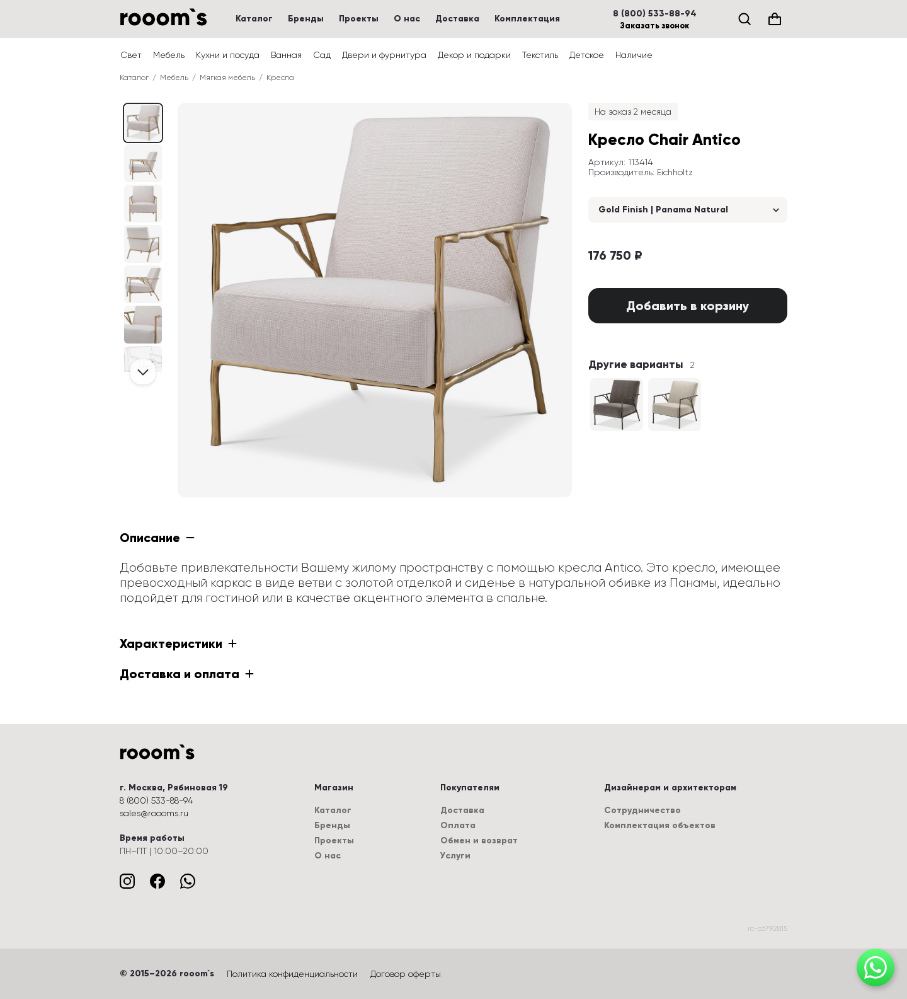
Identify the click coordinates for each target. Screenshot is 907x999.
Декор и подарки (474, 55)
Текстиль (540, 55)
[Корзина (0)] (774, 19)
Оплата (458, 825)
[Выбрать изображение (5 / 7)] (143, 324)
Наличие (634, 55)
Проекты (359, 18)
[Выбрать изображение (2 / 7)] (143, 203)
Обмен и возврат (479, 840)
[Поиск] (744, 19)
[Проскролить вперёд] (143, 371)
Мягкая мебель (227, 77)
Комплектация (527, 18)
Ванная (286, 55)
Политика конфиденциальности (292, 974)
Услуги (455, 855)
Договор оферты (405, 974)
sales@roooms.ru (154, 813)
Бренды (306, 18)
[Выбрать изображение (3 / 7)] (143, 244)
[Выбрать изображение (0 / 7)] (143, 123)
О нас (407, 18)
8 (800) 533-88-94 (655, 14)
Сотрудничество (642, 810)
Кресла (280, 77)
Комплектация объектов (660, 825)
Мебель (169, 55)
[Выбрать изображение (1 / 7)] (143, 163)
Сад (322, 55)
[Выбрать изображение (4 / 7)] (143, 284)
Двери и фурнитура (384, 55)
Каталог (254, 18)
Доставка (457, 18)
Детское (586, 55)
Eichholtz (675, 172)
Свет (131, 55)
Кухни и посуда (228, 55)
